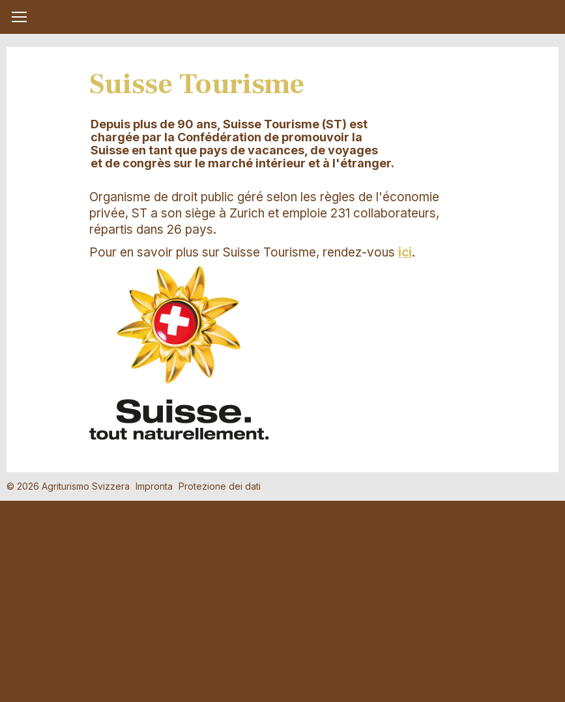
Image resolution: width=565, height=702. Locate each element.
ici (405, 252)
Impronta (154, 486)
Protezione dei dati (220, 486)
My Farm (282, 18)
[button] (19, 17)
